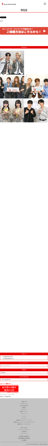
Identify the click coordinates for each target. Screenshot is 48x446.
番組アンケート (24, 411)
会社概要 (24, 440)
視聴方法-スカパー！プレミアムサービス (24, 422)
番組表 (3, 372)
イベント (24, 416)
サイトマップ (24, 433)
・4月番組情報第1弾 (7, 358)
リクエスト (24, 409)
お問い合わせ (24, 427)
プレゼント (24, 418)
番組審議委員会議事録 (24, 438)
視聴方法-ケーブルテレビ (24, 424)
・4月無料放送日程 (7, 356)
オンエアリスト (6, 365)
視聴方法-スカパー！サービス (24, 420)
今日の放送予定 (6, 379)
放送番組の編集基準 (24, 436)
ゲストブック (24, 413)
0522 (1, 21)
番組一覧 (24, 401)
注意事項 (24, 431)
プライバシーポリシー (24, 429)
